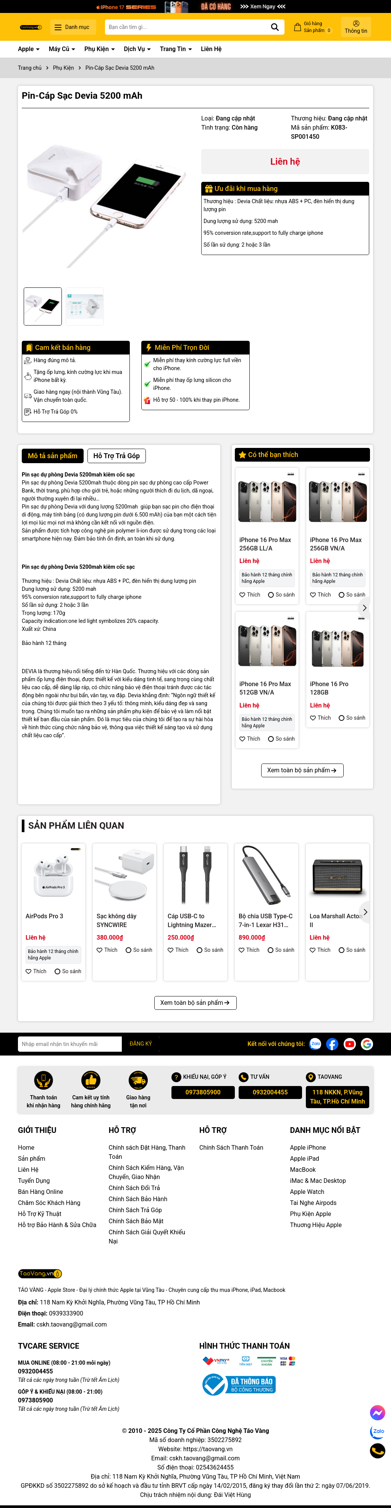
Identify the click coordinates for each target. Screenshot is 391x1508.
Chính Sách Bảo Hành (138, 1199)
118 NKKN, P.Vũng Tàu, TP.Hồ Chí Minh (337, 1097)
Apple (26, 49)
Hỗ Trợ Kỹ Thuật (39, 1214)
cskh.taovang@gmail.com (71, 1324)
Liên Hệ (211, 49)
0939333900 (66, 1313)
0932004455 (270, 1092)
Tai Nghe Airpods (313, 1202)
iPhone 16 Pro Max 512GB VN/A (265, 688)
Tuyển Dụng (34, 1180)
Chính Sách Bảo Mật (136, 1221)
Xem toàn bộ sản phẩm (302, 770)
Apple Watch (307, 1191)
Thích (249, 595)
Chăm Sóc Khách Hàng (49, 1202)
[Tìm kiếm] (274, 27)
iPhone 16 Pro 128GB (329, 688)
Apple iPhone (308, 1147)
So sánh (281, 595)
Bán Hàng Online (40, 1191)
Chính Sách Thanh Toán (231, 1147)
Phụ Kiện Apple (310, 1214)
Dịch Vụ (135, 49)
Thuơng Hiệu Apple (316, 1225)
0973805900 (203, 1092)
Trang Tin (173, 49)
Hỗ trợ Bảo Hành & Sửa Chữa (57, 1225)
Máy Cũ (60, 49)
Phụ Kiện (97, 49)
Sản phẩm (31, 1158)
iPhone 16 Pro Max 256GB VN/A (336, 544)
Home (26, 1147)
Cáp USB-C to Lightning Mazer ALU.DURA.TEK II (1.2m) (191, 921)
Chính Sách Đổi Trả (134, 1188)
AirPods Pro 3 (44, 916)
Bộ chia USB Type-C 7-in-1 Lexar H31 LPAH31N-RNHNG (265, 921)
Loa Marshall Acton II (336, 920)
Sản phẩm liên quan (76, 825)
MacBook (303, 1169)
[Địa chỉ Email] (89, 1044)
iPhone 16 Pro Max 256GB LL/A (265, 544)
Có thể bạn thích (268, 455)
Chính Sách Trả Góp (135, 1210)
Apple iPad (304, 1158)
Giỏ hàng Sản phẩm (318, 27)
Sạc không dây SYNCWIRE (116, 920)
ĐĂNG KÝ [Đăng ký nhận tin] (140, 1044)
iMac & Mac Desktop (318, 1180)
